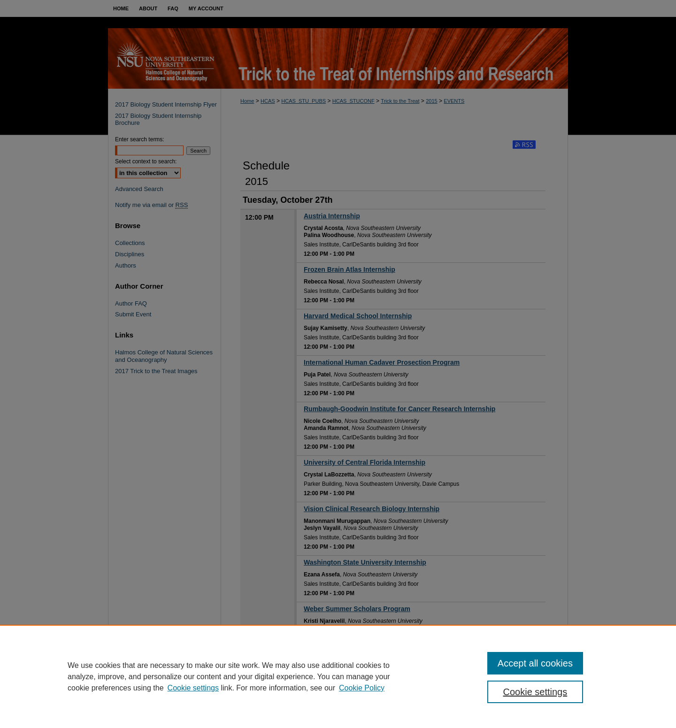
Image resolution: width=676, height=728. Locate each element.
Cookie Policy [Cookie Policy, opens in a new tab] (361, 688)
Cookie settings (193, 688)
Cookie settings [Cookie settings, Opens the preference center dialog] (535, 692)
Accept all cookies (535, 663)
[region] (338, 676)
